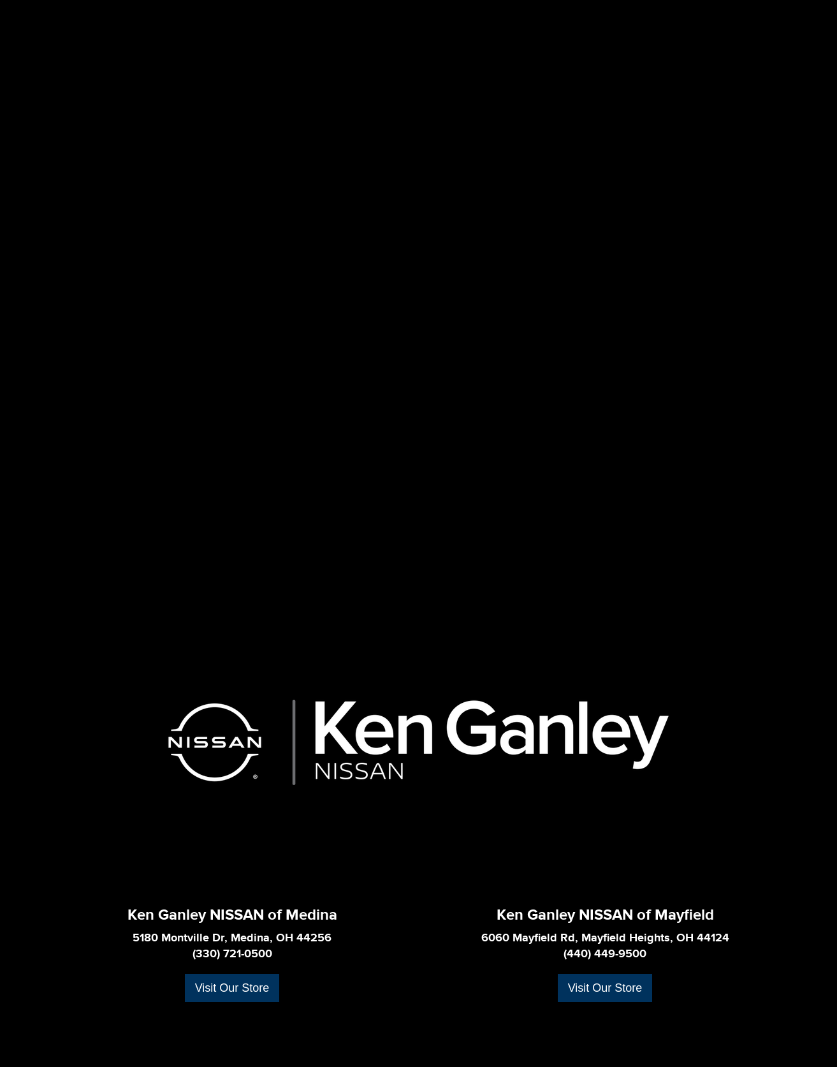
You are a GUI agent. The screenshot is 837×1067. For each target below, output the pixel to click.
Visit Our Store (232, 988)
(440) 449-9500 (605, 954)
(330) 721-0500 (232, 954)
